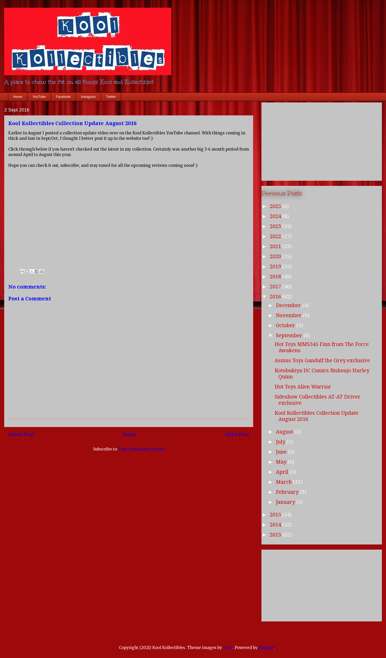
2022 (276, 236)
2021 (276, 246)
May (282, 462)
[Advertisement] (322, 141)
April (283, 472)
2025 (276, 206)
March (284, 482)
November (289, 315)
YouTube (39, 97)
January (286, 502)
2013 (276, 535)
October (286, 325)
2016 (276, 296)
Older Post (237, 434)
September (290, 335)
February (288, 492)
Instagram (88, 97)
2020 (276, 256)
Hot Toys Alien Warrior (303, 387)
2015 (276, 515)
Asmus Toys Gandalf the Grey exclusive (322, 360)
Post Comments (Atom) (141, 449)
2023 (276, 226)
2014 (276, 525)
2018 (276, 276)
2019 (276, 266)
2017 (276, 286)
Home (17, 97)
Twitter (111, 97)
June (282, 452)
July (281, 442)
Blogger (266, 647)
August (285, 432)
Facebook (63, 97)
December (289, 305)
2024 (276, 216)
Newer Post (21, 434)
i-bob (228, 647)
